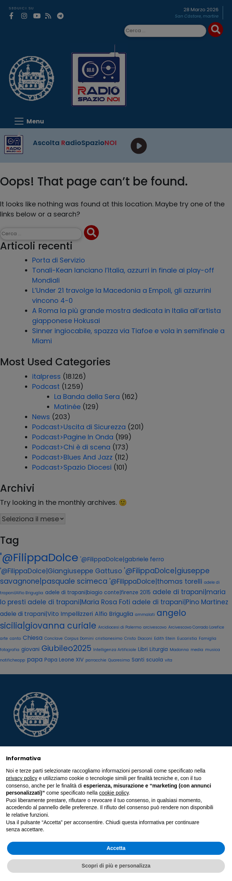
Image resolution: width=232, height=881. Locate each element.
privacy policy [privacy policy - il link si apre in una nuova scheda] (21, 778)
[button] (222, 758)
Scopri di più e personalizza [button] (116, 866)
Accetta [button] (116, 848)
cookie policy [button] (114, 793)
